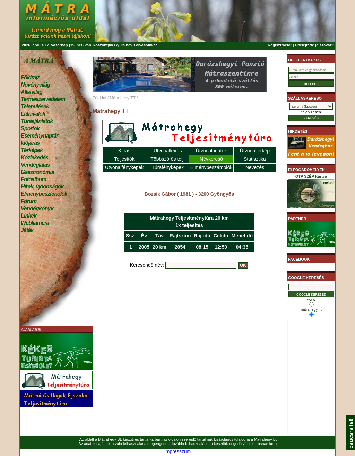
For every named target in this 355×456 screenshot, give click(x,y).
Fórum (28, 201)
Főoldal (99, 98)
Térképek (32, 150)
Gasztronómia (37, 172)
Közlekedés (34, 157)
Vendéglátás (35, 165)
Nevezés (254, 167)
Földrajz (30, 77)
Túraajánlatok (37, 121)
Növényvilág (35, 85)
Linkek (28, 216)
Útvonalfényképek (124, 167)
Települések (35, 106)
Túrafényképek (167, 167)
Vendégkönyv (37, 208)
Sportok (30, 128)
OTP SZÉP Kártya (311, 192)
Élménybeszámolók (44, 194)
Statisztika (255, 159)
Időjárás (30, 143)
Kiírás (124, 151)
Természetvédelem (43, 99)
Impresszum (177, 451)
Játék (27, 230)
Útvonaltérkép (255, 151)
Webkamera (35, 223)
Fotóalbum (33, 179)
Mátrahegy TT (122, 98)
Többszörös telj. (167, 159)
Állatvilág (31, 92)
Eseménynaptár (39, 136)
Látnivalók (33, 114)
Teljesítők (124, 159)
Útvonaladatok (211, 151)
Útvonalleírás (168, 151)
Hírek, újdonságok (42, 187)
